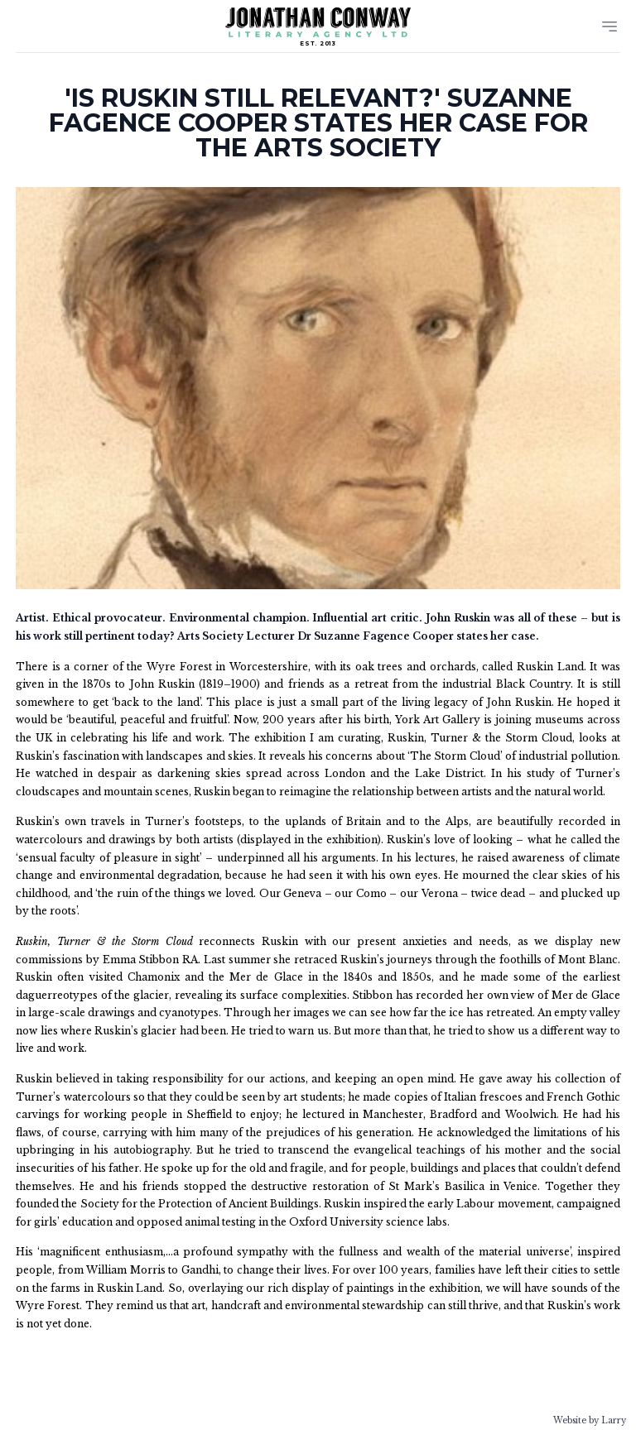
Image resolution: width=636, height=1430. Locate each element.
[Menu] (609, 26)
